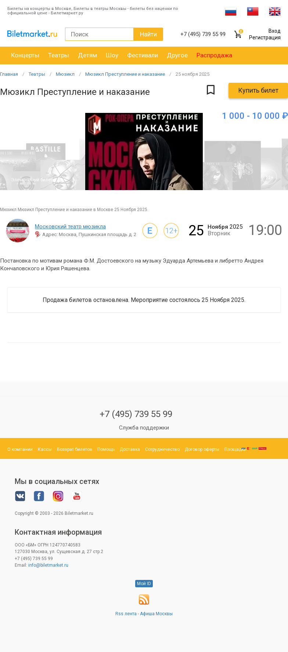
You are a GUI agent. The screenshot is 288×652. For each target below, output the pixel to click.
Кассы (45, 449)
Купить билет (258, 90)
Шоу (112, 55)
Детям (87, 55)
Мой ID (144, 583)
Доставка (130, 449)
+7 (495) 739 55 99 (136, 414)
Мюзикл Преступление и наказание (125, 74)
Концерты (25, 55)
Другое (177, 55)
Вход (275, 31)
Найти (148, 34)
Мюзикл (65, 74)
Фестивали (142, 55)
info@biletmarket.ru (48, 565)
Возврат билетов (74, 449)
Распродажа (214, 55)
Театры (58, 55)
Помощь (106, 449)
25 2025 (192, 74)
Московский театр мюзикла (70, 226)
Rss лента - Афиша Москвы (144, 613)
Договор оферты (202, 449)
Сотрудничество (162, 449)
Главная (9, 74)
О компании (20, 449)
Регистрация (265, 37)
